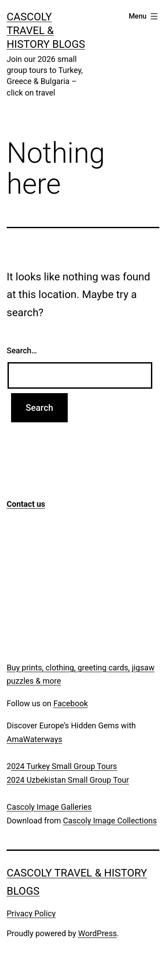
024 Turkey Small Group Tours (64, 766)
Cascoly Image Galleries (49, 806)
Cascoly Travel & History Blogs (46, 30)
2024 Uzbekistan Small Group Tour (68, 779)
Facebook (70, 703)
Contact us (26, 504)
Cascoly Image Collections (110, 820)
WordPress (97, 933)
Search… (22, 350)
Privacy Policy (31, 913)
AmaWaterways (34, 739)
